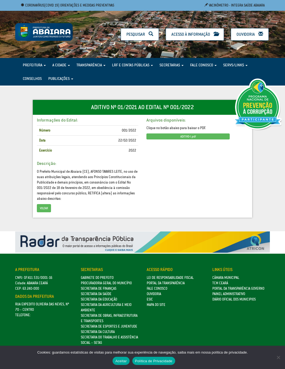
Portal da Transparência (166, 283)
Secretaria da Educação (99, 299)
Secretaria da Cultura (98, 332)
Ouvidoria (249, 34)
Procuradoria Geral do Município (106, 283)
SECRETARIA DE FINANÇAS (98, 288)
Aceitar (121, 361)
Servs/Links (235, 65)
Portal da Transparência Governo (238, 288)
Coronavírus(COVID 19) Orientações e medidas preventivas (67, 5)
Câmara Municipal (225, 278)
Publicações (60, 78)
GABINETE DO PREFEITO (97, 278)
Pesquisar (139, 34)
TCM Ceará (220, 283)
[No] (278, 357)
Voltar (44, 208)
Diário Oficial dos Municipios (234, 299)
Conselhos (32, 78)
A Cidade (61, 65)
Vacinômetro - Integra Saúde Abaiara (234, 5)
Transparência (90, 65)
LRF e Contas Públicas (132, 65)
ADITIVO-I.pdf (188, 136)
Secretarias (171, 65)
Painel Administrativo (228, 294)
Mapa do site (156, 305)
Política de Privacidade (153, 361)
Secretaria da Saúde (96, 294)
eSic (150, 299)
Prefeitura (34, 65)
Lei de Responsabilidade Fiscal (170, 278)
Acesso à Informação (194, 34)
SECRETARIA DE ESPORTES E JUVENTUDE (109, 326)
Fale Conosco (203, 65)
